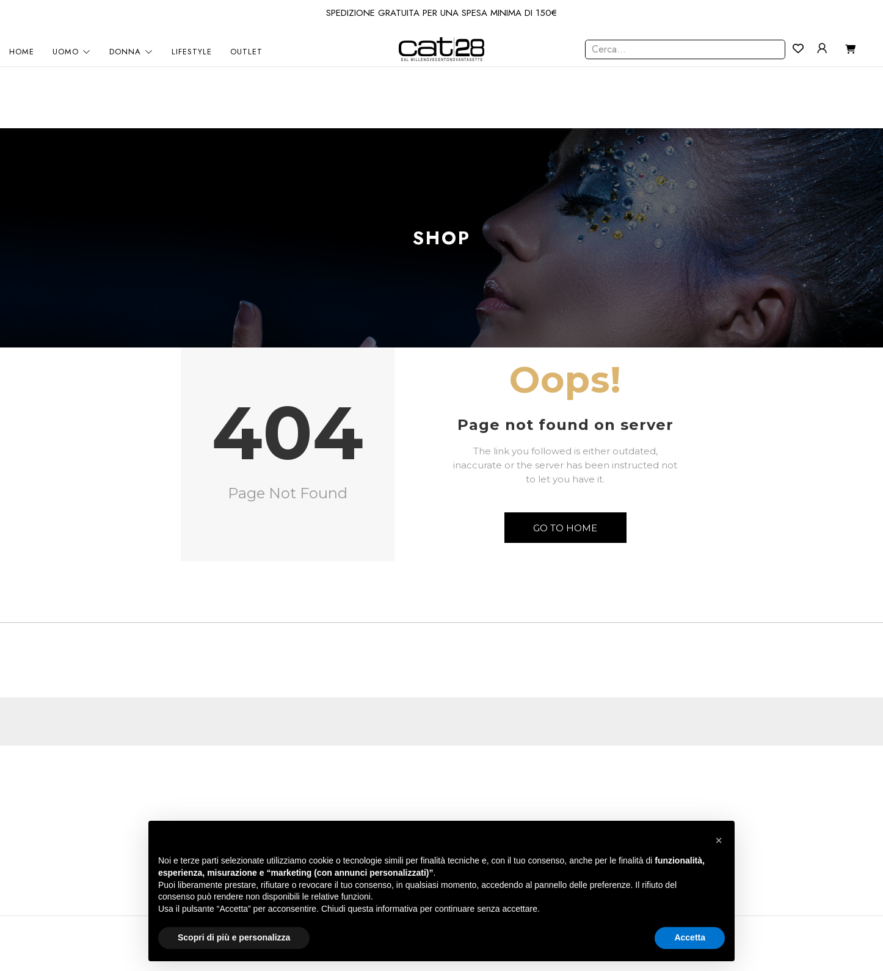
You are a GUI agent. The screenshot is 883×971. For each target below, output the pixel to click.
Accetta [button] (689, 937)
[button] (719, 840)
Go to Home (565, 528)
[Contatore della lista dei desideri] (798, 48)
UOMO (72, 52)
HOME (21, 52)
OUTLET (246, 52)
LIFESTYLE (192, 52)
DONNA (131, 52)
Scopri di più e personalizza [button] (234, 937)
